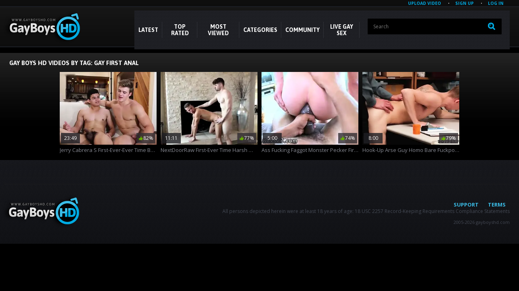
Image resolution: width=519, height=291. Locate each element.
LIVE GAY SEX (341, 29)
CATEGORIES (260, 30)
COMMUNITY (302, 30)
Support (466, 204)
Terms (497, 204)
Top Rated (180, 29)
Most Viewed (218, 29)
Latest (148, 30)
